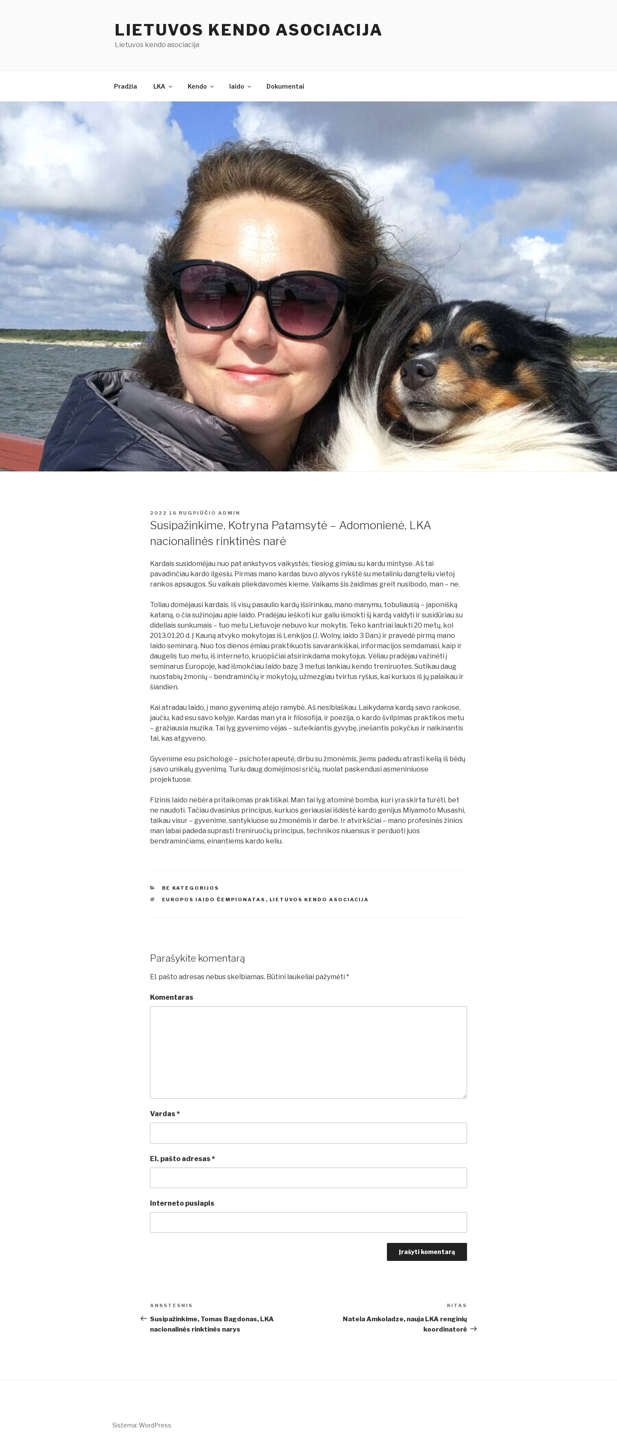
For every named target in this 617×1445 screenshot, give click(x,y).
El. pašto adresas (182, 1159)
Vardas (165, 1114)
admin (229, 513)
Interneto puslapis (182, 1203)
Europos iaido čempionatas (214, 900)
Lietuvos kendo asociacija (249, 30)
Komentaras (171, 997)
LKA (163, 86)
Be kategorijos (190, 888)
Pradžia (125, 86)
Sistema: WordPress (141, 1425)
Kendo (201, 86)
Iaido (240, 86)
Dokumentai (285, 86)
